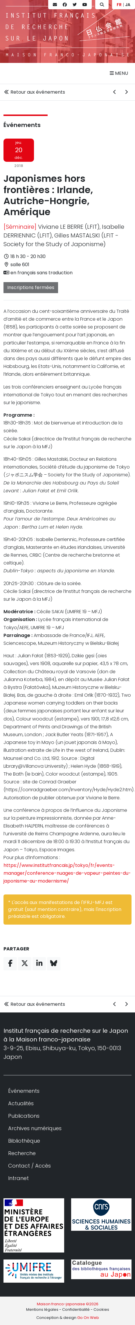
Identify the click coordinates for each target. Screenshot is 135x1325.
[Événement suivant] (126, 92)
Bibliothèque (24, 1140)
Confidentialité (76, 1309)
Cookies (101, 1309)
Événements (22, 125)
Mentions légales (42, 1309)
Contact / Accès (29, 1165)
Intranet (18, 1178)
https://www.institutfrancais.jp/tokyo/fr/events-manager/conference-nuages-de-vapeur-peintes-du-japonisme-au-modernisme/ (67, 873)
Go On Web (88, 1317)
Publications (23, 1115)
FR (119, 5)
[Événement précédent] (114, 92)
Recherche (22, 1153)
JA (127, 5)
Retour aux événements (34, 92)
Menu (119, 73)
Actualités (21, 1103)
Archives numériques (35, 1128)
